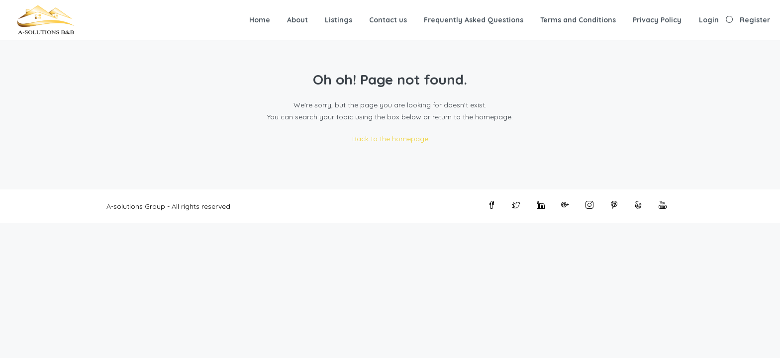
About (297, 19)
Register (755, 19)
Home (259, 19)
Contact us (388, 19)
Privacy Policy (657, 19)
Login (709, 19)
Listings (338, 19)
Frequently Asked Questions (473, 19)
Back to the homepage (390, 138)
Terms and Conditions (578, 19)
